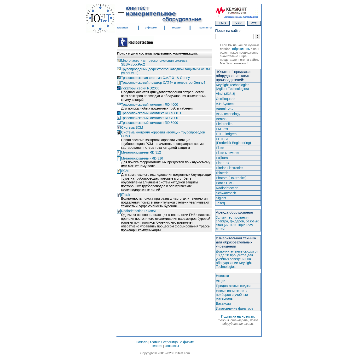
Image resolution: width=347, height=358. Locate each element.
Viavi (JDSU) (225, 94)
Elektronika (224, 124)
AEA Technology (228, 114)
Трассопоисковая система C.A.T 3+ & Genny (155, 78)
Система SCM (132, 127)
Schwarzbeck (226, 193)
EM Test (222, 129)
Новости (222, 276)
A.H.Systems (225, 104)
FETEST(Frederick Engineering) (233, 141)
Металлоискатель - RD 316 (142, 158)
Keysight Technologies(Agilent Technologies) (232, 87)
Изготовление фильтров (234, 308)
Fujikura (222, 158)
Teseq (220, 203)
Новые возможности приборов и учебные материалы (232, 294)
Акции (220, 281)
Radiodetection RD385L (139, 211)
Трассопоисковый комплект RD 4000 (149, 104)
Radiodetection (227, 188)
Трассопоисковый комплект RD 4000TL (151, 113)
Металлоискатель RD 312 (141, 152)
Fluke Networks (227, 153)
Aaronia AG (224, 109)
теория (156, 346)
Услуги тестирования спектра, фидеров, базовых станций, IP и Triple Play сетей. (237, 223)
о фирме (187, 342)
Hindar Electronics (229, 168)
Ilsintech (222, 173)
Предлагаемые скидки (233, 286)
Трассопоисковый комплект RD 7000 (149, 118)
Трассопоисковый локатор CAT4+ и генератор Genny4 (163, 82)
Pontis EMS (224, 183)
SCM (124, 171)
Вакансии (223, 303)
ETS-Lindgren (226, 134)
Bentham (222, 119)
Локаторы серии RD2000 (140, 88)
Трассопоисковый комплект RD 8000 (149, 123)
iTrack (125, 195)
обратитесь (241, 49)
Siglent (221, 198)
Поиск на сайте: (228, 30)
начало (141, 342)
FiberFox (222, 163)
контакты (172, 346)
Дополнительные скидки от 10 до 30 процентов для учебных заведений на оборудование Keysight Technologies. (237, 259)
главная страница (164, 342)
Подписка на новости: (238, 319)
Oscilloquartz (225, 99)
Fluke (220, 148)
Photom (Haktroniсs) (231, 178)
